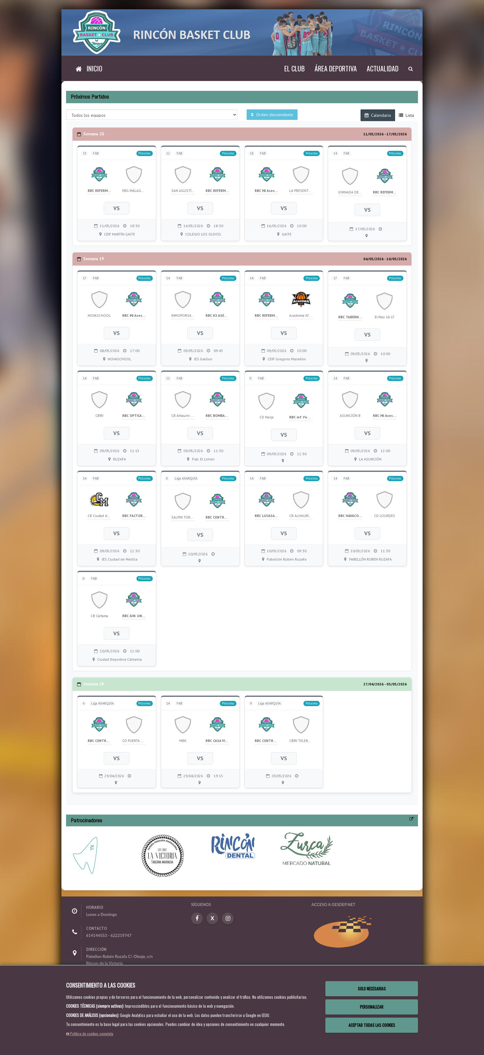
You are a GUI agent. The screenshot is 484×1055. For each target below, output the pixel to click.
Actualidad (382, 68)
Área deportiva (336, 68)
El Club (294, 68)
